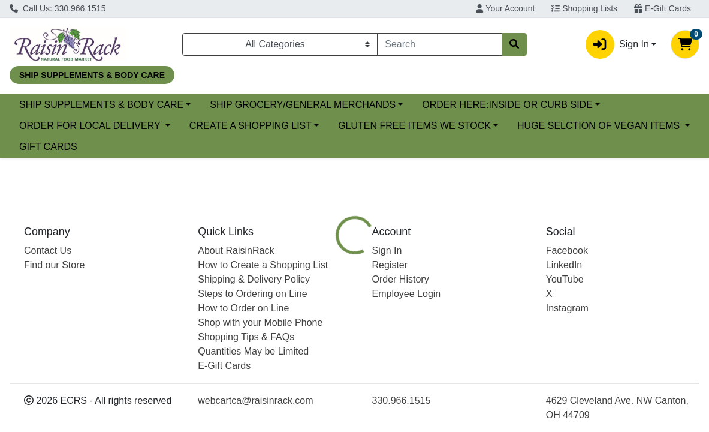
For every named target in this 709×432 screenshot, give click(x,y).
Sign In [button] (617, 44)
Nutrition (380, 324)
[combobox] (439, 44)
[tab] (328, 324)
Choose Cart (609, 259)
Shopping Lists (584, 8)
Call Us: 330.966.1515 (57, 8)
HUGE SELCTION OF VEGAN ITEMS (281, 147)
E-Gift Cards (662, 8)
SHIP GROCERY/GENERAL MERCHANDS (400, 105)
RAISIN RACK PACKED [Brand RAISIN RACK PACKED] (462, 408)
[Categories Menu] (280, 44)
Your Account (505, 8)
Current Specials (54, 105)
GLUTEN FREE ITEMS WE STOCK (95, 147)
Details (328, 324)
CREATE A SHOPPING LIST (447, 126)
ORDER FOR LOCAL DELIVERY (288, 126)
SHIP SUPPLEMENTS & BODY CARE (198, 105)
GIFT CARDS (419, 147)
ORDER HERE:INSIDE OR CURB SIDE (104, 126)
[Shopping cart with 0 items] (685, 44)
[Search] (439, 44)
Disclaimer (439, 324)
